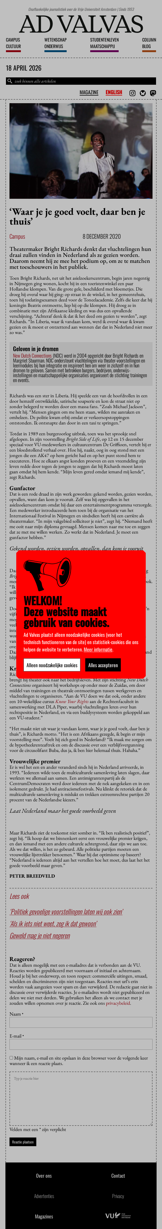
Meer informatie (98, 649)
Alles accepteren (103, 665)
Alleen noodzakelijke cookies (52, 665)
